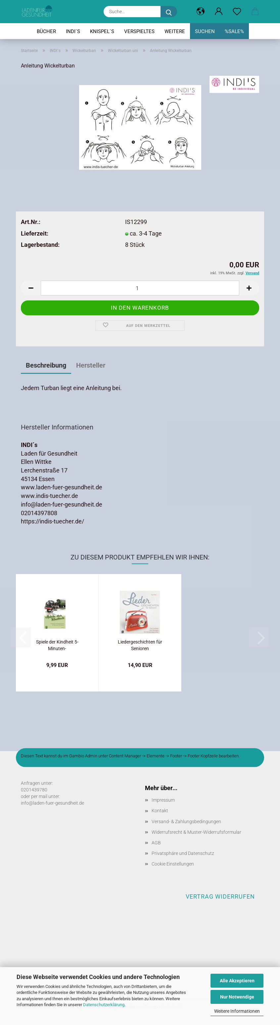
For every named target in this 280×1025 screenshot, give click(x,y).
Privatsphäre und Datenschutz (183, 853)
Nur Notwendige (237, 997)
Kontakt (160, 810)
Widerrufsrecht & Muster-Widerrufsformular (196, 832)
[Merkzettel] (237, 11)
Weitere (174, 31)
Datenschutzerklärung (103, 1004)
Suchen (205, 31)
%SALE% (234, 31)
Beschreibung (46, 365)
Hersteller (90, 365)
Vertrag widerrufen (220, 896)
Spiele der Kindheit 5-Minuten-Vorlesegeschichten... (57, 644)
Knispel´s (102, 31)
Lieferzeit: (34, 233)
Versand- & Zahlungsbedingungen (186, 821)
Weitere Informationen (237, 1011)
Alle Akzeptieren (237, 980)
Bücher (46, 31)
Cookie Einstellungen (173, 864)
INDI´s (73, 31)
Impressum (163, 800)
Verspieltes (139, 31)
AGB (156, 842)
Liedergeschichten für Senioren (140, 644)
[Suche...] (169, 11)
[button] (200, 11)
